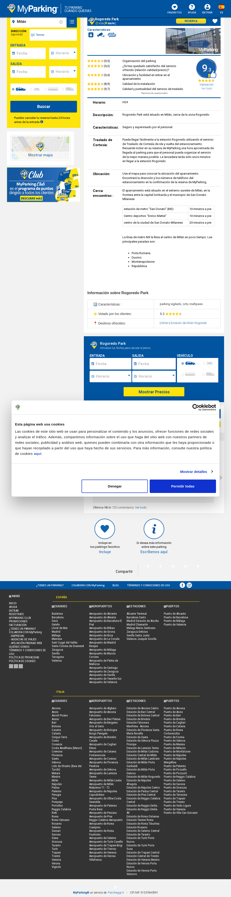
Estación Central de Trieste (143, 856)
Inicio (13, 603)
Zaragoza (57, 649)
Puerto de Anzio (173, 712)
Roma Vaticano (61, 820)
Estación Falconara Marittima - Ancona (138, 724)
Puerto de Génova (174, 740)
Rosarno (57, 823)
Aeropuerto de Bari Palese (104, 719)
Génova (56, 762)
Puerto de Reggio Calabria (179, 776)
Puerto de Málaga (174, 621)
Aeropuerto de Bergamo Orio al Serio (103, 724)
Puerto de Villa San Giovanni (181, 812)
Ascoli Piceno (60, 715)
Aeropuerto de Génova (102, 769)
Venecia (56, 859)
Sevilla (56, 653)
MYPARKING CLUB (20, 618)
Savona (56, 834)
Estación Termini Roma (140, 820)
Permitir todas (183, 486)
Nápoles (57, 784)
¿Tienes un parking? (50, 585)
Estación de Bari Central (141, 712)
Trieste (56, 856)
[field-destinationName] (39, 22)
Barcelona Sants (136, 617)
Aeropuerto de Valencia (103, 682)
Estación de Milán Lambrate (143, 758)
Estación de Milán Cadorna (142, 751)
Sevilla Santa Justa (138, 635)
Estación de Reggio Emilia (142, 805)
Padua (55, 787)
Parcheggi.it (116, 892)
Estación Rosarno (137, 827)
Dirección (18, 33)
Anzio (55, 712)
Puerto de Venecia (174, 809)
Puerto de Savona (174, 784)
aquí (37, 454)
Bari (54, 722)
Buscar (43, 106)
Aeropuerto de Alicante (103, 613)
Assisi (55, 719)
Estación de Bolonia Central (143, 715)
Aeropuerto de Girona (102, 631)
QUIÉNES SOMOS (19, 646)
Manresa (57, 639)
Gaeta (55, 758)
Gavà (55, 621)
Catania (56, 733)
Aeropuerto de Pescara (103, 812)
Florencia (57, 755)
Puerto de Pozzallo (175, 769)
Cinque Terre (59, 737)
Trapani (56, 852)
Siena (55, 838)
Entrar (207, 12)
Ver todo (141, 507)
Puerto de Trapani (174, 798)
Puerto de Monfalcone (177, 751)
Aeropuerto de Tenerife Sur (105, 678)
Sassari (56, 830)
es (221, 12)
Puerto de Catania (174, 726)
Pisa (54, 798)
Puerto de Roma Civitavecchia (173, 731)
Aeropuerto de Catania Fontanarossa (102, 753)
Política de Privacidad (24, 657)
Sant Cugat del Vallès (64, 642)
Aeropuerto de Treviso (102, 849)
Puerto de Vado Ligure (177, 805)
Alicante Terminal (137, 613)
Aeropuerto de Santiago (103, 667)
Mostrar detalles (193, 471)
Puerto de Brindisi (174, 719)
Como (55, 740)
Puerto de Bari (172, 715)
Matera (56, 773)
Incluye (105, 552)
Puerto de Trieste (174, 802)
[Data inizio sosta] (112, 364)
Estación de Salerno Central (143, 830)
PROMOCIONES (18, 621)
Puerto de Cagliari (174, 722)
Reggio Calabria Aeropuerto (106, 820)
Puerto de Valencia (175, 624)
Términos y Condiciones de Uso (148, 585)
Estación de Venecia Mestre (143, 859)
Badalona (57, 613)
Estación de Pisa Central (141, 794)
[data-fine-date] (30, 72)
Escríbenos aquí (153, 552)
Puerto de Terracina (175, 794)
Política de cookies (22, 661)
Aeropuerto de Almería (102, 617)
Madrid (56, 631)
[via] (53, 35)
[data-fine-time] (65, 72)
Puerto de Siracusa (175, 787)
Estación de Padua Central (142, 791)
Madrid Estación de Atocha (143, 621)
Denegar (115, 486)
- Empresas (16, 636)
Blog (115, 585)
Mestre (56, 776)
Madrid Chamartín (137, 624)
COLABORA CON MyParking (88, 585)
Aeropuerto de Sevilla (102, 675)
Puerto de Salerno (174, 780)
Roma (55, 816)
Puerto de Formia (174, 737)
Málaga (56, 635)
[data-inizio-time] (65, 53)
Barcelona (58, 617)
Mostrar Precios (154, 391)
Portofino (57, 805)
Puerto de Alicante (175, 613)
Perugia (56, 794)
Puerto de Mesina (174, 744)
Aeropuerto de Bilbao (102, 628)
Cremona (57, 751)
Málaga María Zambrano (141, 628)
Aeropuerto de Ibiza (101, 635)
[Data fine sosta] (156, 364)
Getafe (56, 624)
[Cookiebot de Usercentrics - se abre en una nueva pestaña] (196, 407)
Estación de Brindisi (138, 719)
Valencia (57, 660)
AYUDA (192, 9)
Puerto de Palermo (175, 766)
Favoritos (174, 9)
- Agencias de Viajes (22, 639)
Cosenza (57, 744)
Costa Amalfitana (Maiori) (67, 748)
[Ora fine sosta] (156, 376)
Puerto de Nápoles (175, 755)
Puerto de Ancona (174, 708)
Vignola (56, 867)
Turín (55, 849)
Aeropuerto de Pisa (100, 816)
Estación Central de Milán (142, 755)
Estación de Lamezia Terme (143, 748)
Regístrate (16, 614)
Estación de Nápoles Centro (143, 787)
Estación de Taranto (138, 834)
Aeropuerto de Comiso (102, 758)
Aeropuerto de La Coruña (104, 639)
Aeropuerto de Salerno (102, 838)
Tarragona (58, 657)
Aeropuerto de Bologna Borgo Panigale (103, 731)
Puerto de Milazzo (175, 748)
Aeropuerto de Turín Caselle (106, 841)
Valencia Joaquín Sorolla (141, 639)
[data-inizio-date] (30, 53)
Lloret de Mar (60, 628)
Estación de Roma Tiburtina (143, 823)
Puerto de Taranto (174, 791)
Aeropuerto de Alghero (102, 708)
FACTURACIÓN (18, 625)
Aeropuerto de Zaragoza (104, 671)
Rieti (54, 812)
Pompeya (57, 802)
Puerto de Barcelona (176, 617)
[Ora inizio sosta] (113, 376)
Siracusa (57, 841)
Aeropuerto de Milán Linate (105, 780)
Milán (165, 323)
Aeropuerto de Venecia (102, 852)
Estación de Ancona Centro (143, 708)
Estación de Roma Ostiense (143, 816)
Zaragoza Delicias (137, 631)
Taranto (56, 845)
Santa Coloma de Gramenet (68, 646)
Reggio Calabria (61, 809)
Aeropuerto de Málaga (102, 649)
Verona (56, 863)
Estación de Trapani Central (143, 852)
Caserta (56, 730)
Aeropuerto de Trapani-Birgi (105, 845)
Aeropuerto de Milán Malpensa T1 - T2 (101, 785)
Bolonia (56, 726)
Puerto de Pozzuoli (175, 773)
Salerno (56, 827)
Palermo (56, 791)
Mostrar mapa (40, 155)
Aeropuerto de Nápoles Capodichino (103, 793)
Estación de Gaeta (137, 737)
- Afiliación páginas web (25, 643)
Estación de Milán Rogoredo (189, 323)
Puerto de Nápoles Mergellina (175, 760)
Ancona (56, 708)
